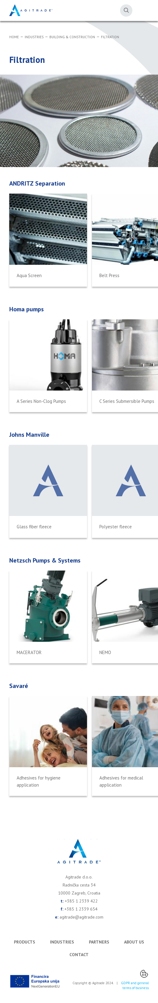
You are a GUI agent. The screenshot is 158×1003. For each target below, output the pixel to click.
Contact (79, 954)
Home (14, 37)
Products (24, 942)
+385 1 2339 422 (81, 901)
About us (134, 942)
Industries (34, 37)
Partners (99, 942)
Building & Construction (72, 37)
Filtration (110, 37)
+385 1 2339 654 (81, 909)
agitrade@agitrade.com (81, 917)
